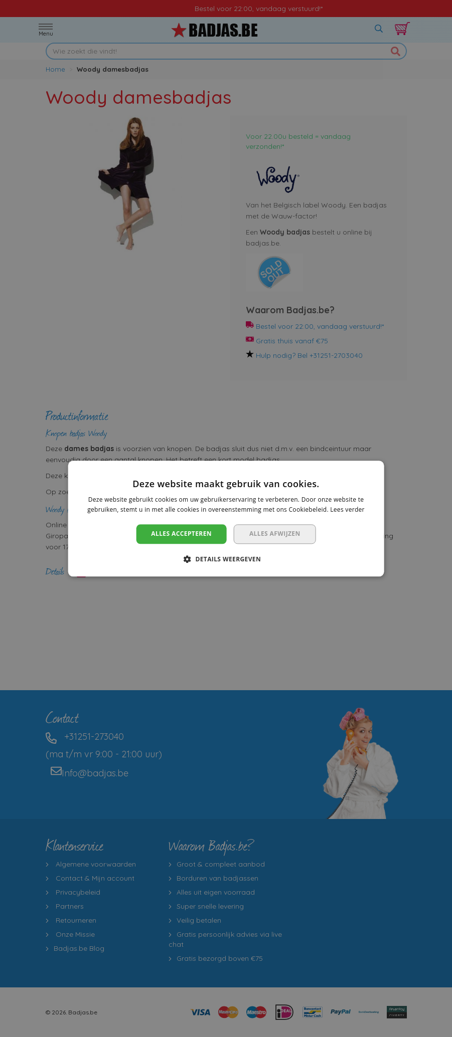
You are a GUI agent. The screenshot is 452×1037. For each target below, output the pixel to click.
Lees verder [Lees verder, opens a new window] (347, 509)
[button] (226, 559)
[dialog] (226, 518)
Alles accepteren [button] (181, 534)
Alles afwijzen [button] (274, 534)
